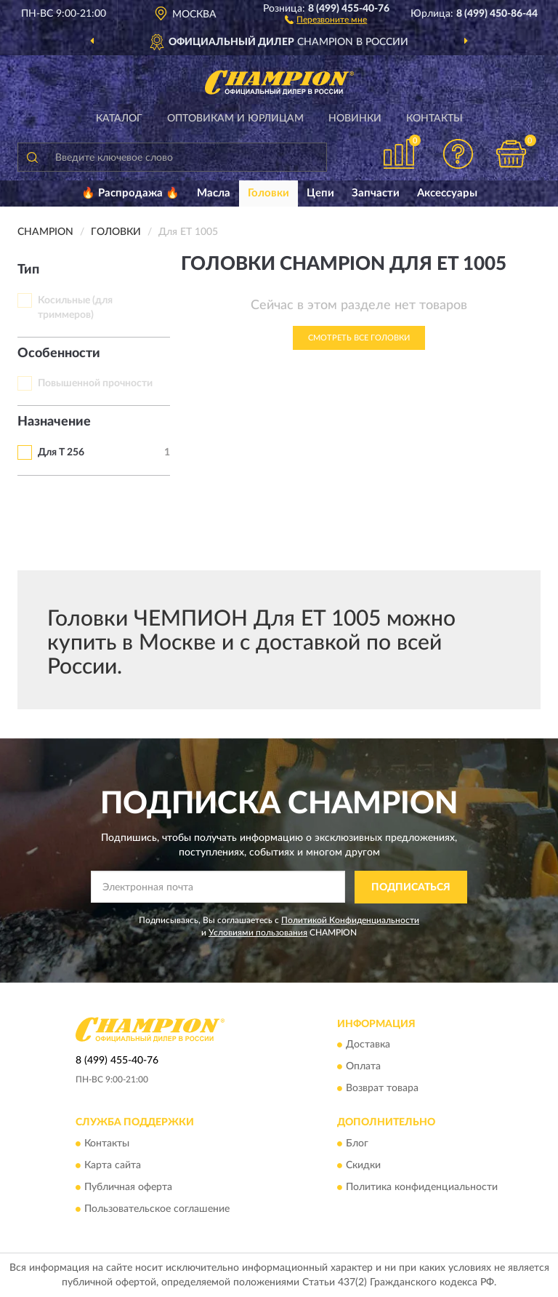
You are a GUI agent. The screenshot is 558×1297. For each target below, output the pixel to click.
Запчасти (376, 193)
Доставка (368, 1045)
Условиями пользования (258, 932)
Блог (357, 1143)
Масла (213, 193)
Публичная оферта (128, 1187)
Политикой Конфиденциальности (350, 920)
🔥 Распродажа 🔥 (130, 193)
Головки (268, 193)
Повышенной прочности (95, 383)
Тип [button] (28, 269)
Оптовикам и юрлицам (235, 118)
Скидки (363, 1165)
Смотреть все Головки (359, 338)
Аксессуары (447, 193)
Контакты (434, 118)
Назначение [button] (54, 421)
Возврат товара (382, 1089)
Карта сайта (112, 1165)
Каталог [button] (119, 118)
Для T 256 (61, 452)
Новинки (354, 118)
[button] (326, 19)
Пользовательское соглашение (157, 1209)
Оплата (363, 1067)
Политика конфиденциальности (422, 1187)
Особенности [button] (58, 353)
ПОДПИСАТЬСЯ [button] (410, 887)
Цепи (320, 193)
